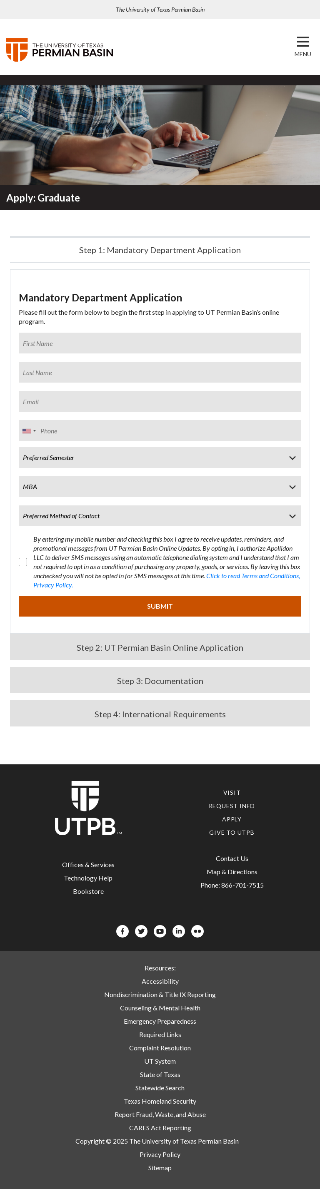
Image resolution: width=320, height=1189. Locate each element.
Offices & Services (88, 864)
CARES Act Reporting (160, 1128)
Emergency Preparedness (160, 1021)
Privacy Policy (160, 1154)
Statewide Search (160, 1088)
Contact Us (232, 858)
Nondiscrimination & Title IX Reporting (160, 994)
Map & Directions (232, 872)
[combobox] (28, 430)
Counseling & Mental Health (160, 1008)
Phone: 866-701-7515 (232, 885)
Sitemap (160, 1168)
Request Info (232, 805)
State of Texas (160, 1074)
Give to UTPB (232, 832)
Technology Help (88, 878)
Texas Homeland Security (160, 1101)
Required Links (160, 1034)
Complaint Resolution (160, 1048)
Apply (232, 819)
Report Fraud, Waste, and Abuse (160, 1114)
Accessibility (160, 981)
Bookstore (88, 891)
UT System (160, 1061)
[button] (303, 54)
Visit (232, 792)
